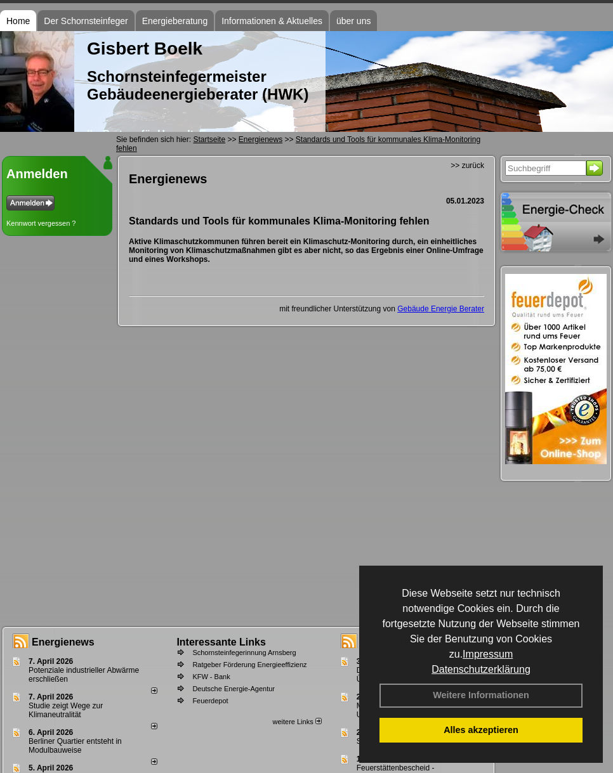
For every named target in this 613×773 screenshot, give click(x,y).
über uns (353, 21)
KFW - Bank (211, 676)
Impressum (488, 654)
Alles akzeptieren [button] (481, 730)
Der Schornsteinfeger (86, 21)
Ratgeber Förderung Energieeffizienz (249, 664)
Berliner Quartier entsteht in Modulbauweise (75, 746)
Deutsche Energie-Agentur (233, 688)
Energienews (63, 642)
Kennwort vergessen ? (41, 223)
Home (18, 21)
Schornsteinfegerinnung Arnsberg (244, 652)
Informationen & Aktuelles (271, 21)
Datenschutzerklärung (481, 669)
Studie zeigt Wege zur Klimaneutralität (66, 710)
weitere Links (296, 721)
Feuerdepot (210, 701)
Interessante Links (221, 642)
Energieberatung (175, 21)
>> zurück (467, 165)
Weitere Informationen (481, 695)
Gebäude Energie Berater (440, 308)
